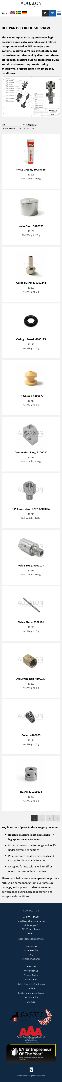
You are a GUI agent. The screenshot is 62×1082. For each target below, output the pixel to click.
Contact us (31, 946)
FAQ (31, 955)
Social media (31, 997)
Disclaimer (31, 979)
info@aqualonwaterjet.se (31, 921)
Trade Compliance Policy (31, 993)
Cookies (31, 988)
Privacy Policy (31, 975)
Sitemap (31, 1002)
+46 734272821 (31, 917)
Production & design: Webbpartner (31, 1075)
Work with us (31, 970)
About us (31, 966)
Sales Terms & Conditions (31, 984)
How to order (31, 950)
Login (4, 13)
